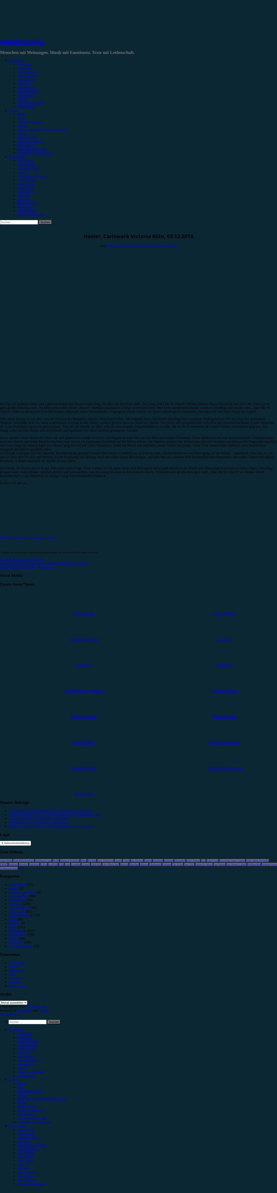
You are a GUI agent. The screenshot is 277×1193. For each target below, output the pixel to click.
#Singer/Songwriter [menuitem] (30, 1110)
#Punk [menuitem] (21, 1103)
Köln (61, 864)
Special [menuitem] (22, 1068)
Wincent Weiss (269, 864)
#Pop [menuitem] (20, 1087)
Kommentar (25, 95)
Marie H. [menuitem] (23, 1168)
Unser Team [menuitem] (25, 1130)
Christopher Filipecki (31, 176)
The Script (177, 864)
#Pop (20, 118)
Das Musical (137, 860)
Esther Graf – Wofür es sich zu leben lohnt (38, 822)
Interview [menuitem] (23, 1052)
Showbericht (26, 79)
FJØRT (4, 864)
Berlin (56, 860)
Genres (13, 110)
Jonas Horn (25, 187)
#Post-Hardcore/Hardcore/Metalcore (42, 130)
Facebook (20, 537)
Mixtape (14, 923)
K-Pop (43, 864)
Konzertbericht (27, 72)
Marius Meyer (27, 203)
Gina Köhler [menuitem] (25, 1153)
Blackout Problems (70, 860)
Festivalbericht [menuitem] (27, 1045)
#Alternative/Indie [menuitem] (29, 1091)
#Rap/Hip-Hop (27, 137)
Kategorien (16, 60)
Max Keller (25, 207)
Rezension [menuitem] (24, 1033)
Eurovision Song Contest (232, 860)
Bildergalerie (26, 106)
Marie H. (23, 199)
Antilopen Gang (43, 860)
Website (5, 537)
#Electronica (26, 145)
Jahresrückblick (28, 91)
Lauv (67, 864)
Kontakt (14, 982)
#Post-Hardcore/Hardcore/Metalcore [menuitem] (42, 1099)
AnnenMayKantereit (24, 860)
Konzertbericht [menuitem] (27, 1041)
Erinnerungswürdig (30, 103)
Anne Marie (6, 860)
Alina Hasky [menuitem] (25, 1133)
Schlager (166, 864)
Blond (83, 860)
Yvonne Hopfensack (31, 214)
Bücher (13, 888)
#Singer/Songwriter (30, 141)
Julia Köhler (25, 191)
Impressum (16, 970)
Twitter (51, 537)
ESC (203, 860)
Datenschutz (17, 962)
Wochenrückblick (21, 946)
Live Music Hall (110, 864)
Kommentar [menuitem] (25, 1064)
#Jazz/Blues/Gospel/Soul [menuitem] (34, 1122)
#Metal (22, 126)
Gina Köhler (25, 183)
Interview (23, 83)
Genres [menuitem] (13, 1079)
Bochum (91, 860)
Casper (118, 860)
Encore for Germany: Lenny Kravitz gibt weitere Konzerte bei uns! (55, 814)
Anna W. (23, 172)
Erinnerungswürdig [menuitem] (30, 1072)
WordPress (24, 1010)
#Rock (21, 114)
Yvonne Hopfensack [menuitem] (31, 1184)
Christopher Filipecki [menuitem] (31, 1145)
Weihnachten (254, 864)
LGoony (85, 864)
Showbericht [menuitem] (26, 1049)
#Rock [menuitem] (21, 1083)
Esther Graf (212, 860)
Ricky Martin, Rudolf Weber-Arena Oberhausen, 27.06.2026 (50, 811)
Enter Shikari (193, 860)
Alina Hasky (25, 164)
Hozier (38, 559)
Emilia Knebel (27, 180)
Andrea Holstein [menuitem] (28, 1137)
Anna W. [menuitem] (23, 1141)
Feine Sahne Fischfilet (257, 860)
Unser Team (25, 160)
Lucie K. (23, 195)
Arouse (43, 1010)
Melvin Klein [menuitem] (26, 1180)
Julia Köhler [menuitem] (25, 1160)
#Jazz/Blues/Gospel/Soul (34, 153)
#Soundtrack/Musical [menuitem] (32, 1118)
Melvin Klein (26, 210)
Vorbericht (24, 68)
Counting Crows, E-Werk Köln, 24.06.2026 (38, 818)
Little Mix (96, 864)
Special (22, 99)
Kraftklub (53, 864)
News (12, 927)
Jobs (12, 974)
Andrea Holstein (28, 168)
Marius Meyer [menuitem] (27, 1172)
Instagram (36, 537)
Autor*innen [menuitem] (17, 1126)
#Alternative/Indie (29, 122)
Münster (144, 864)
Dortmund (158, 860)
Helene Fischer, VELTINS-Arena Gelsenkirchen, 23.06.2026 (50, 826)
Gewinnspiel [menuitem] (26, 1056)
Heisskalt (24, 864)
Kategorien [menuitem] (16, 1029)
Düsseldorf (180, 860)
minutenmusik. (22, 41)
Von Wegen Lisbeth (236, 864)
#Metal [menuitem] (22, 1095)
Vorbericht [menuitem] (24, 1037)
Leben (13, 919)
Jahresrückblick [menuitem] (28, 1060)
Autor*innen (17, 156)
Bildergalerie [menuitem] (26, 1076)
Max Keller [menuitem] (25, 1176)
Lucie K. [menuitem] (23, 1164)
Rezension (24, 64)
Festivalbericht (27, 76)
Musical (124, 864)
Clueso (126, 860)
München (134, 864)
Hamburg (13, 864)
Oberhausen (155, 864)
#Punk (21, 133)
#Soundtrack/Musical (32, 149)
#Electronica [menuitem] (26, 1114)
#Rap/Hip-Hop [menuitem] (27, 1106)
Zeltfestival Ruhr (9, 868)
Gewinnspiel (26, 87)
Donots (148, 860)
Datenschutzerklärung (16, 843)
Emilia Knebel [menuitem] (27, 1149)
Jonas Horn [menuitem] (25, 1157)
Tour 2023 (189, 864)
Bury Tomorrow (105, 860)
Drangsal (168, 860)
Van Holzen (220, 864)
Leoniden (76, 864)
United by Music (204, 864)
